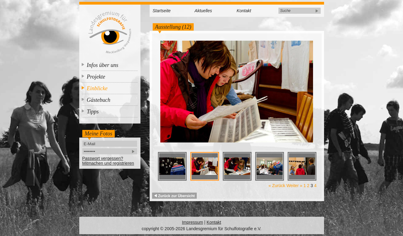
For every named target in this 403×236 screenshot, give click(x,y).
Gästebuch (98, 100)
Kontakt (244, 10)
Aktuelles (203, 10)
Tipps (93, 112)
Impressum (192, 222)
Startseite (162, 10)
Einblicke (97, 88)
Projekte (96, 77)
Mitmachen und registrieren (108, 163)
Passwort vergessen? (102, 158)
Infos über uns (102, 65)
